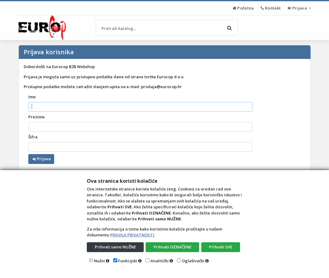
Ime (32, 97)
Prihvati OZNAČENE (172, 247)
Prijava (298, 8)
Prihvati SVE (220, 247)
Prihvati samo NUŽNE (115, 247)
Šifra (33, 137)
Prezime (36, 117)
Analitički (159, 261)
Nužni (99, 261)
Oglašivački (193, 261)
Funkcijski (127, 261)
